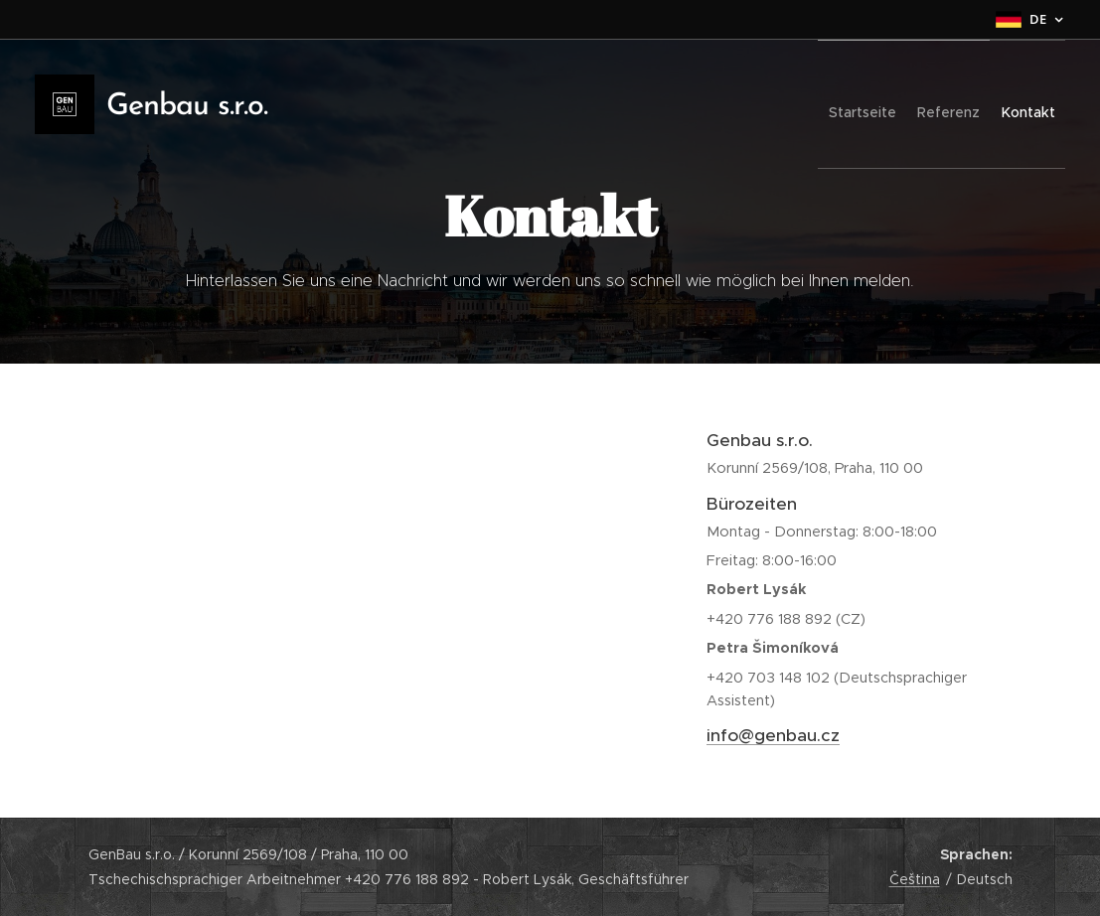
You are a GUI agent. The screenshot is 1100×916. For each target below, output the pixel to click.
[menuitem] (826, 104)
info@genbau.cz (773, 735)
